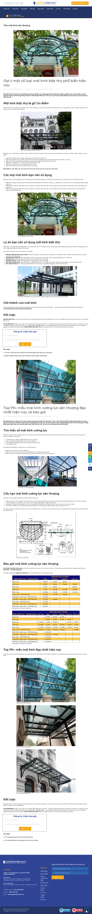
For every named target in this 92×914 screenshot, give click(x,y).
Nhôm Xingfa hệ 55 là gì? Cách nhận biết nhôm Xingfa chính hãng (26, 356)
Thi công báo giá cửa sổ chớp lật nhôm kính (19, 837)
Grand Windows (48, 96)
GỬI (25, 344)
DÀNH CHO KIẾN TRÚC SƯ (80, 3)
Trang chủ (6, 9)
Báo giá (32, 9)
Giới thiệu (15, 9)
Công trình (40, 9)
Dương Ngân (16, 89)
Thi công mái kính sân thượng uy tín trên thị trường (21, 840)
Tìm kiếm (22, 3)
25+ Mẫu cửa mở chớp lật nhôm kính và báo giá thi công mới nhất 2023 (35, 169)
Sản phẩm (24, 9)
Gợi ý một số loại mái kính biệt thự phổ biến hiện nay (44, 82)
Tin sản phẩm (47, 89)
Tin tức (58, 9)
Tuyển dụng (66, 9)
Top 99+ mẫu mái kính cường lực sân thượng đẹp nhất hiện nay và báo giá (28, 353)
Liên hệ (75, 9)
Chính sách (50, 9)
